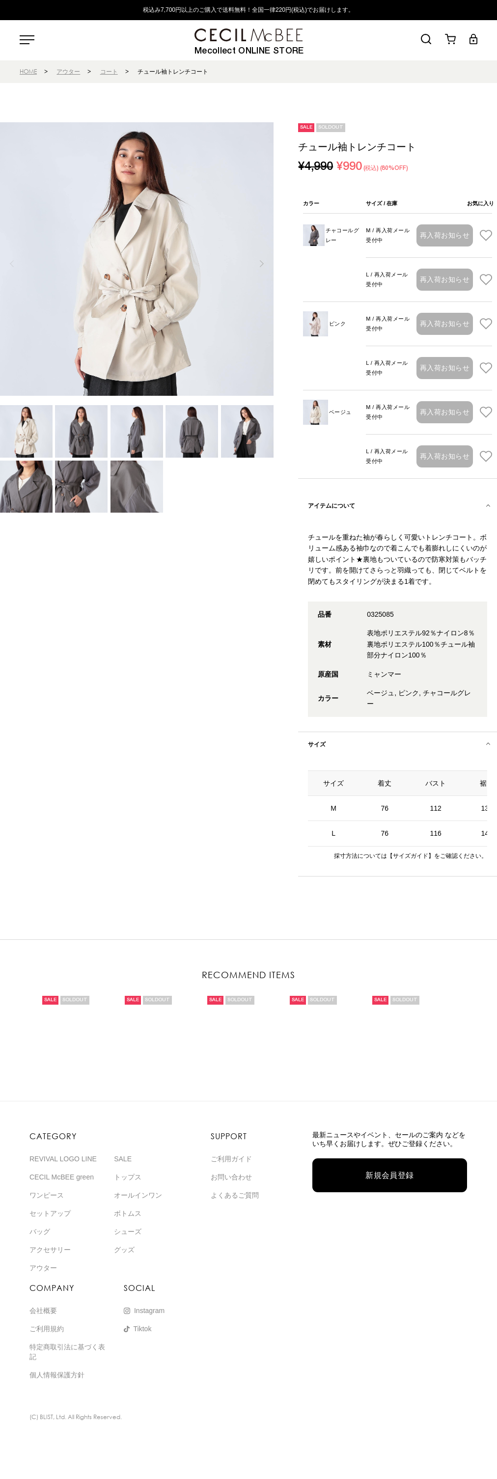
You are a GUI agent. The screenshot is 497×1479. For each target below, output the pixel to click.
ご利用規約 (46, 1329)
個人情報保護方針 (56, 1375)
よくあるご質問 (235, 1195)
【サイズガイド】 (410, 855)
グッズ (124, 1250)
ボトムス (127, 1213)
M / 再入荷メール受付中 (388, 235)
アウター (68, 71)
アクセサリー (50, 1250)
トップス (127, 1177)
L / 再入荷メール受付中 (387, 279)
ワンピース (46, 1195)
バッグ (39, 1231)
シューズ (127, 1231)
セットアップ (50, 1213)
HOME (28, 71)
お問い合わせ (231, 1177)
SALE (123, 1159)
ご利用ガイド (231, 1159)
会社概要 (43, 1311)
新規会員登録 (389, 1175)
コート (109, 71)
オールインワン (138, 1195)
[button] (262, 263)
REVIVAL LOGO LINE (63, 1159)
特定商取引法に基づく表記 (67, 1352)
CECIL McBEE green (61, 1177)
